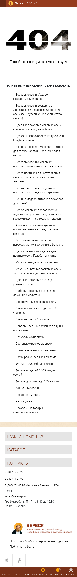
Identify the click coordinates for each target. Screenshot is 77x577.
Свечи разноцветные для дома (36, 357)
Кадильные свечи (27, 388)
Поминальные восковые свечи (36, 350)
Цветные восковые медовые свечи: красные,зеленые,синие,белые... (37, 127)
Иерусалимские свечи (30, 337)
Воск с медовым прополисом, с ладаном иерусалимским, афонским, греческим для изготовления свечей (37, 214)
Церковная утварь (28, 394)
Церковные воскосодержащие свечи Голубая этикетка (38, 138)
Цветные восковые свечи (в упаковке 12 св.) (32, 282)
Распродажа (24, 401)
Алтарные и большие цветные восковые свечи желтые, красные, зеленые (35, 229)
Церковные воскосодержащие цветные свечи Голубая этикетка (34, 253)
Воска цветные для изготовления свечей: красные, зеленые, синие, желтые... (36, 177)
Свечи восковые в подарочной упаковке (34, 310)
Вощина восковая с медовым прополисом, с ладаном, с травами (36, 190)
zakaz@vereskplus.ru (17, 496)
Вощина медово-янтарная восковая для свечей (38, 201)
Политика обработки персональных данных (39, 541)
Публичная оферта (22, 546)
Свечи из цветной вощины (33, 319)
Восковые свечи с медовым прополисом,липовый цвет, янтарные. (38, 164)
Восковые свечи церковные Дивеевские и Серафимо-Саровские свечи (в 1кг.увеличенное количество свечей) (37, 112)
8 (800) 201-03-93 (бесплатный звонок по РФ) (32, 485)
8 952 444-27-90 (14, 478)
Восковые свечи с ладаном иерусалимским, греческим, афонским (38, 242)
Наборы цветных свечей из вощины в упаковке (38, 328)
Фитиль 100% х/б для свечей (34, 363)
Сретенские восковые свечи (34, 343)
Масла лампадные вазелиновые (37, 262)
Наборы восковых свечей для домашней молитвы (34, 293)
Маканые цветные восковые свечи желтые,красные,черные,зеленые (37, 271)
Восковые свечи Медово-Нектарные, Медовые (31, 96)
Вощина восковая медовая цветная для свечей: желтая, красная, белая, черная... (38, 151)
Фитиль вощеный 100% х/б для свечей (34, 372)
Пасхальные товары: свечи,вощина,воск (28, 410)
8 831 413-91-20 (14, 472)
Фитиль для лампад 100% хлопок (37, 381)
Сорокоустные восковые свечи (36, 301)
